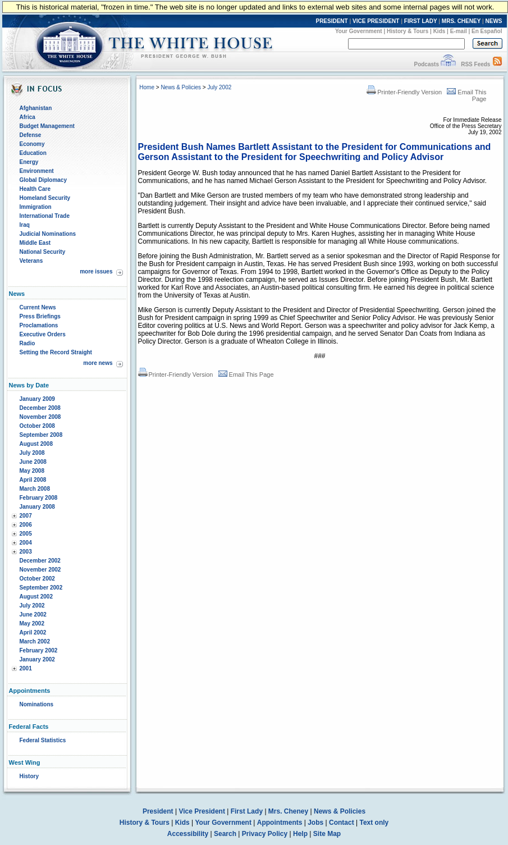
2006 (26, 525)
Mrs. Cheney (288, 811)
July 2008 (32, 453)
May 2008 (32, 471)
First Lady (247, 811)
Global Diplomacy (43, 180)
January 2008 (37, 507)
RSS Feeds (475, 64)
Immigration (36, 207)
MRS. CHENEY (461, 21)
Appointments (280, 822)
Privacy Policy (264, 834)
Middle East (35, 243)
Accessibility (187, 834)
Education (33, 153)
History (29, 776)
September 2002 (41, 587)
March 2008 (35, 489)
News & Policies (181, 87)
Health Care (35, 189)
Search (225, 834)
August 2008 (36, 444)
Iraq (25, 225)
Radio (27, 343)
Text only (373, 822)
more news (97, 363)
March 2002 (35, 641)
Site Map (327, 834)
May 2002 (32, 623)
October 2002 (37, 578)
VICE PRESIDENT (376, 21)
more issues (96, 271)
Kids (439, 31)
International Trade (45, 216)
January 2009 (37, 399)
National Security (43, 252)
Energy (29, 162)
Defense (31, 135)
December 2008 (40, 408)
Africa (27, 117)
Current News (38, 307)
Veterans (31, 261)
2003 (26, 552)
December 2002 (40, 561)
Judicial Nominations (48, 234)
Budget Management (47, 126)
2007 (26, 516)
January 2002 (37, 659)
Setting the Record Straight (56, 352)
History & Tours (407, 31)
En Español (487, 31)
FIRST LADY (420, 21)
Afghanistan (36, 108)
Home (146, 87)
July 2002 (32, 605)
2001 (26, 668)
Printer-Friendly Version (404, 92)
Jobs (315, 822)
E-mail (458, 31)
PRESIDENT (331, 21)
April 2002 (33, 632)
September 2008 (41, 435)
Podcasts (426, 64)
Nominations (37, 704)
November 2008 (40, 417)
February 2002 (39, 650)
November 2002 (40, 570)
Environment (37, 171)
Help (300, 834)
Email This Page (246, 374)
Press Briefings (40, 316)
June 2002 (33, 614)
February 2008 (39, 498)
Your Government (358, 31)
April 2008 (33, 480)
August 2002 (36, 596)
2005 (26, 534)
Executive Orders (43, 334)
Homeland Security (45, 198)
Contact (341, 822)
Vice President (202, 811)
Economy (32, 144)
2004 (26, 543)
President (158, 811)
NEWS (494, 21)
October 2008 (37, 426)
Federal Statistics (43, 740)
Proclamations (39, 325)
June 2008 (33, 462)
